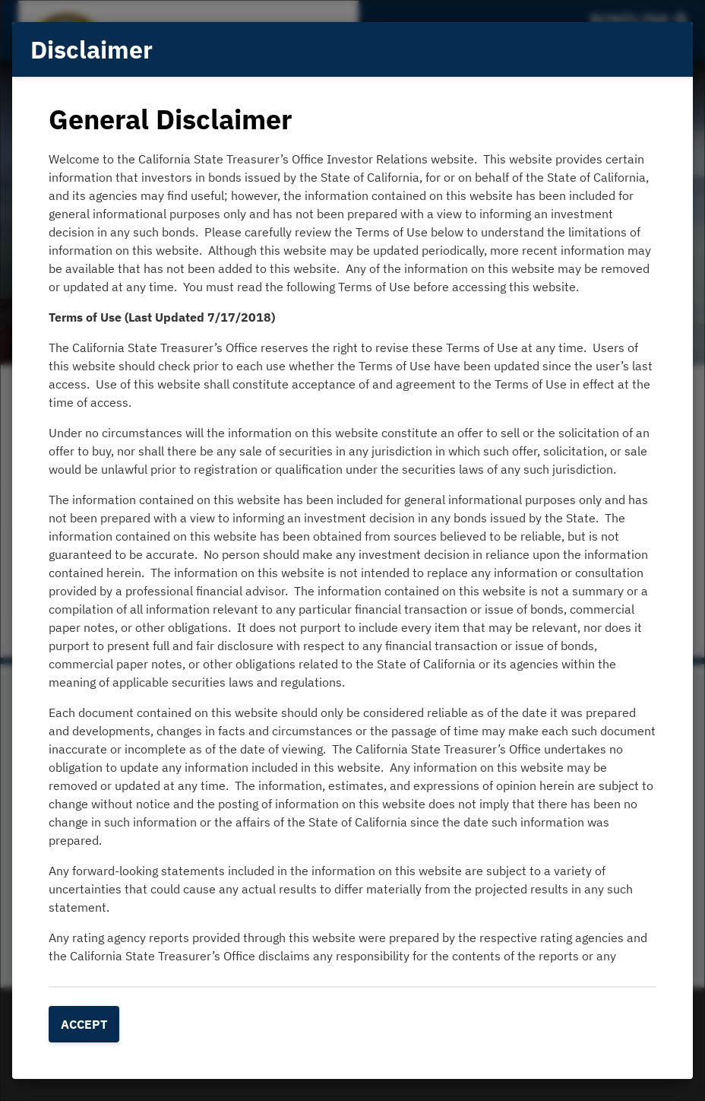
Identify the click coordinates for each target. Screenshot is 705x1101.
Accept (84, 1024)
